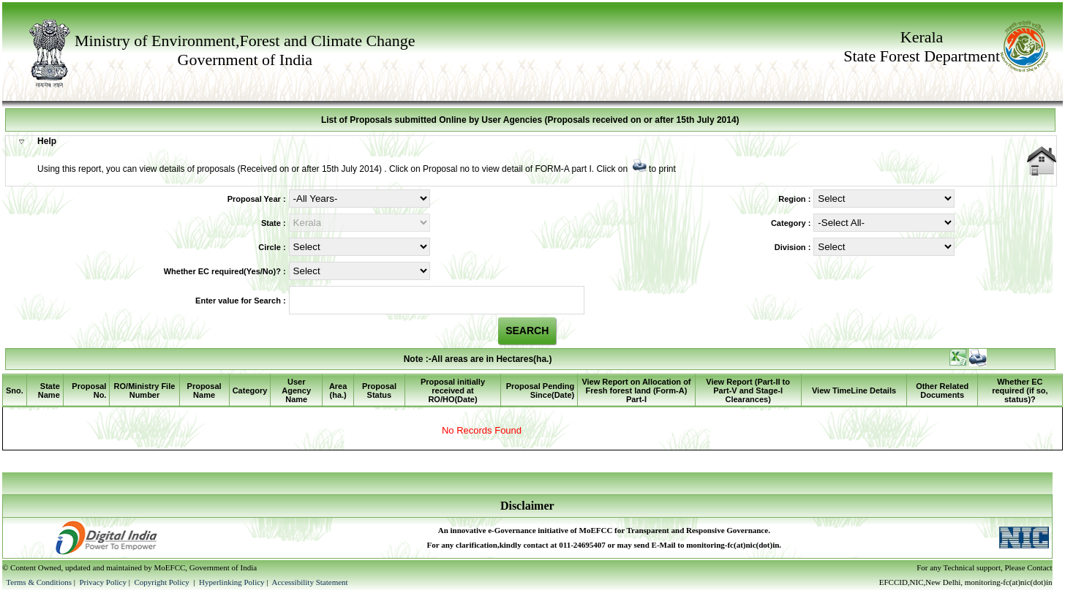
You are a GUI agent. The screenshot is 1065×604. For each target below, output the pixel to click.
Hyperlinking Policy (232, 582)
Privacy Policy (103, 582)
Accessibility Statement (309, 582)
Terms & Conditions (39, 582)
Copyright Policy (162, 582)
